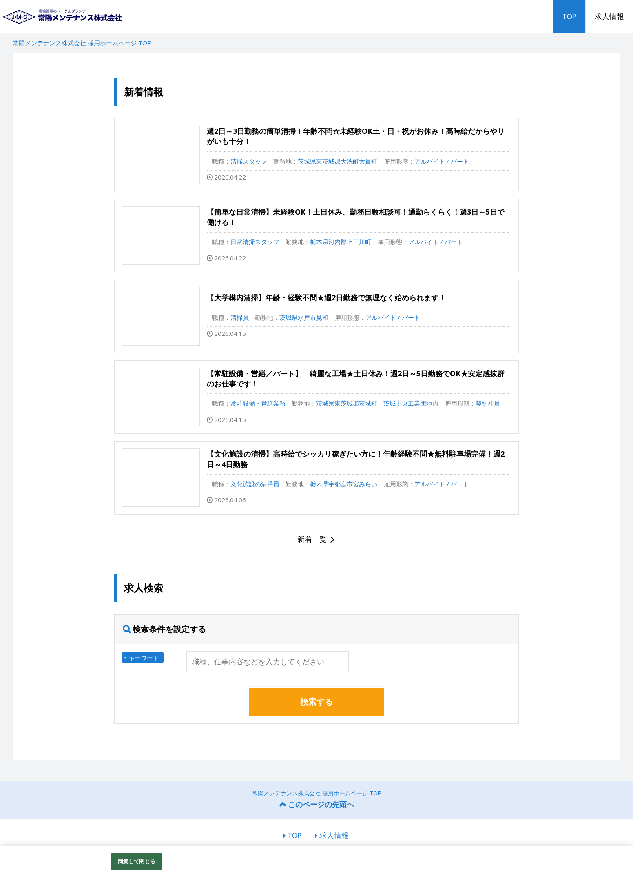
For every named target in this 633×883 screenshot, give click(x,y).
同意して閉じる (136, 861)
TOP (569, 16)
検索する (316, 701)
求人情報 (609, 16)
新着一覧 (312, 539)
